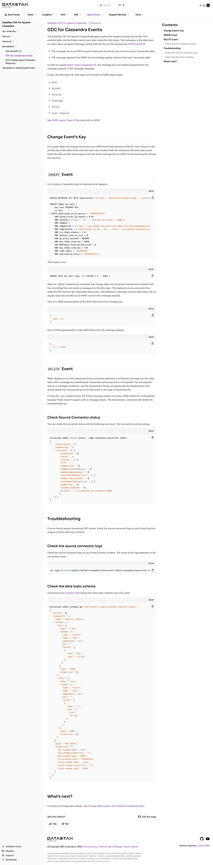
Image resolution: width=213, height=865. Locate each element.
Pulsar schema (66, 593)
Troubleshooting (63, 518)
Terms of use (105, 846)
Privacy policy (90, 846)
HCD (64, 14)
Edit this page (147, 816)
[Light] (200, 5)
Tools (139, 14)
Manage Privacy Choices (126, 846)
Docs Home (12, 14)
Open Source (95, 14)
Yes (53, 824)
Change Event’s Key (66, 137)
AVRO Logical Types (62, 120)
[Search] (113, 5)
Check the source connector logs (74, 546)
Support (8, 855)
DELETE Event (171, 39)
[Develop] (22, 41)
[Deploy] (22, 36)
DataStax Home (11, 846)
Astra (32, 14)
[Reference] (22, 46)
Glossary (8, 851)
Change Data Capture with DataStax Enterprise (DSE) (116, 806)
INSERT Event (170, 35)
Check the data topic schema (71, 586)
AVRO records (135, 44)
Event (60, 174)
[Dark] (204, 5)
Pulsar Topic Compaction (80, 64)
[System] (208, 5)
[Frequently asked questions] (22, 68)
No (65, 824)
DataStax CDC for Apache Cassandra (67, 23)
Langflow (48, 14)
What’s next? (59, 796)
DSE (78, 14)
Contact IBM (203, 845)
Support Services (119, 14)
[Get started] (22, 31)
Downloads (9, 859)
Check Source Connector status (73, 417)
